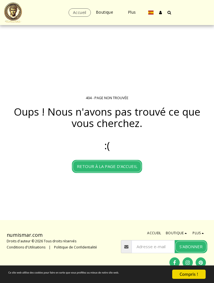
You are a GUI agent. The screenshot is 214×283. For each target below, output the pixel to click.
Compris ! (189, 269)
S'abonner (191, 246)
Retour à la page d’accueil (107, 166)
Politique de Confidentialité (75, 247)
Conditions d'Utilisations (26, 247)
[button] (169, 12)
